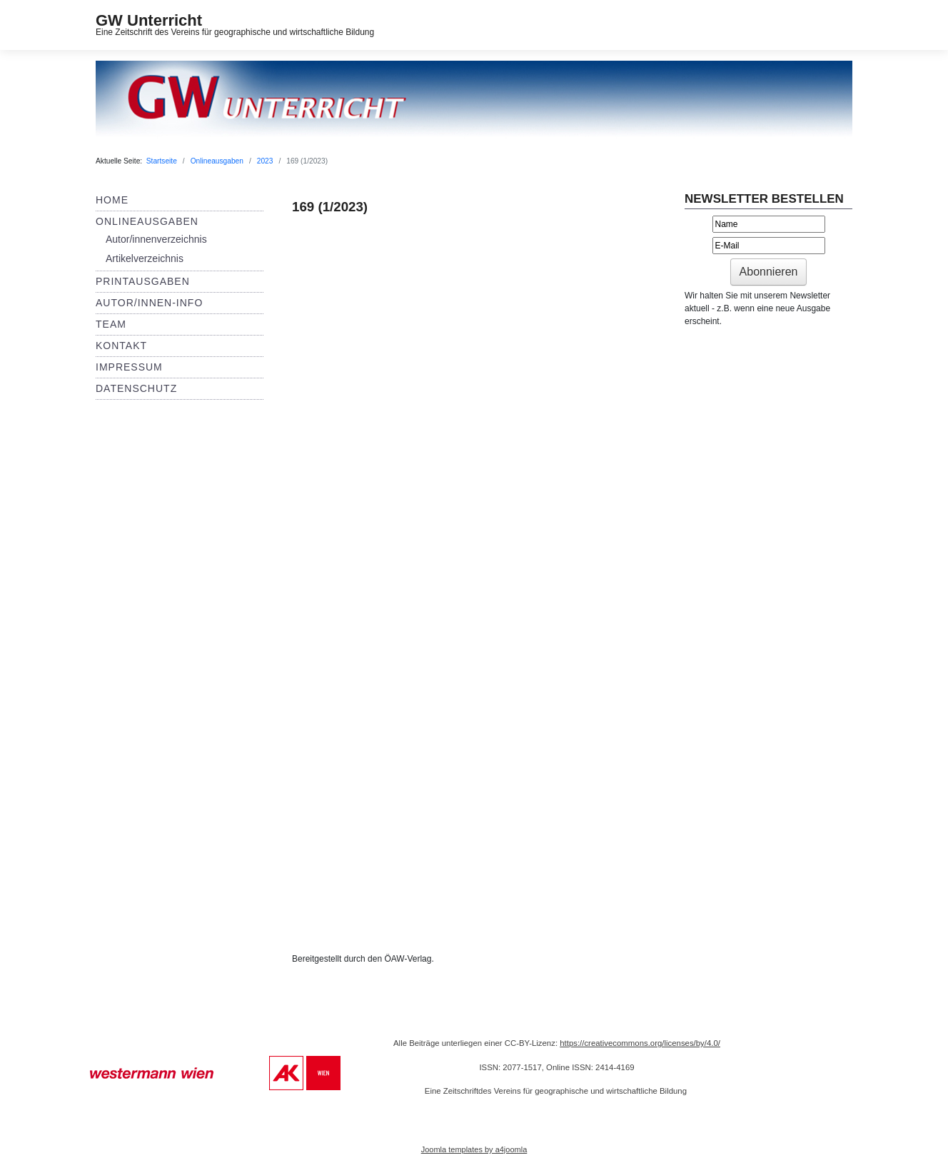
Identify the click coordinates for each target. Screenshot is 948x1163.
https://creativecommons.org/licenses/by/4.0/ (640, 1043)
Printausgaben (143, 281)
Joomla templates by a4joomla (474, 1149)
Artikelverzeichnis (144, 258)
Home (112, 200)
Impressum (129, 367)
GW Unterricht (149, 20)
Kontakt (121, 345)
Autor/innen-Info (149, 302)
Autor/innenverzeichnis (156, 239)
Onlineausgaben (147, 221)
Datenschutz (136, 388)
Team (111, 324)
